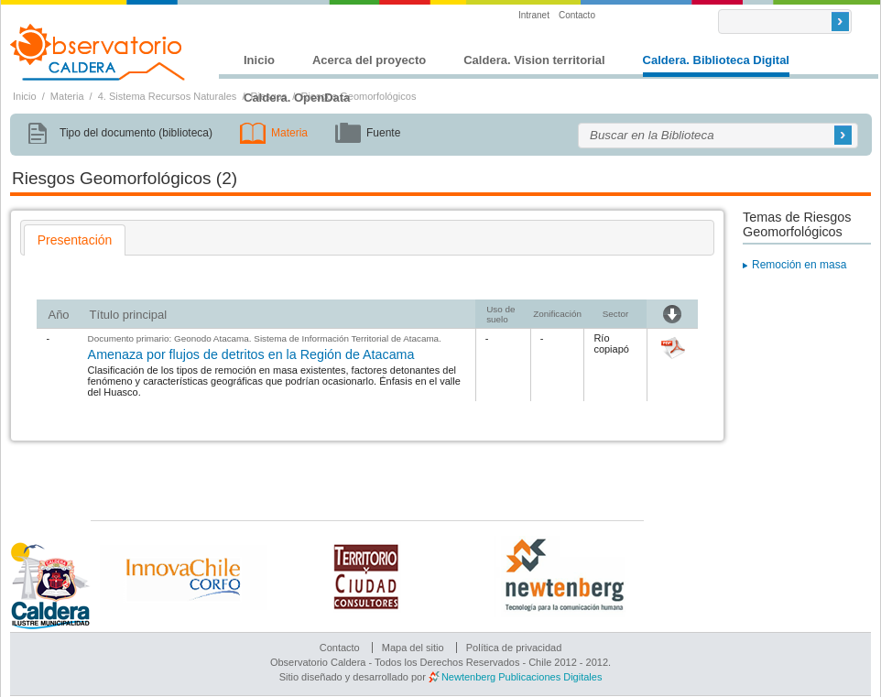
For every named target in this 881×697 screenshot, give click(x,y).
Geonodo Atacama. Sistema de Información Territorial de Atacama (306, 338)
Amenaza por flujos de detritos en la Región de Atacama (251, 354)
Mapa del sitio (413, 647)
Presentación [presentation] (75, 240)
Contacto (577, 15)
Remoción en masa (799, 264)
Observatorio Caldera (98, 52)
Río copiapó (611, 343)
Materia (67, 96)
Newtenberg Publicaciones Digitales (521, 676)
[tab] (75, 240)
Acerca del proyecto (369, 60)
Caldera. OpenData (297, 97)
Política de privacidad (514, 647)
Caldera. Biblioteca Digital (716, 60)
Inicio (259, 60)
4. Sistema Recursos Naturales (167, 96)
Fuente (383, 132)
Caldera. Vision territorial (533, 60)
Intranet (533, 15)
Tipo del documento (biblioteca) (136, 132)
